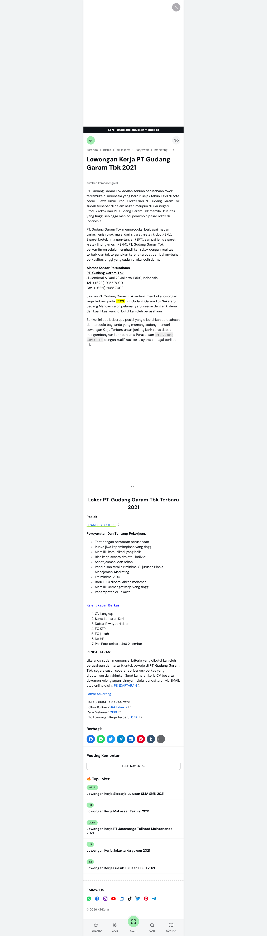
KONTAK (171, 927)
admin (92, 787)
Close (137, 897)
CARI (152, 927)
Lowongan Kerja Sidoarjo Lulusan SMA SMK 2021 (125, 794)
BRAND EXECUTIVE (101, 525)
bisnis (92, 822)
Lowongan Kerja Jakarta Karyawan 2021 (118, 850)
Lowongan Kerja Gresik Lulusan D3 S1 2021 (121, 868)
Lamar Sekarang (99, 694)
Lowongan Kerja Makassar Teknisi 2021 (118, 811)
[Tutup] (176, 7)
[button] (91, 739)
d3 (90, 805)
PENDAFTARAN (125, 685)
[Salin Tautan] (176, 140)
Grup (115, 927)
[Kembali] (91, 140)
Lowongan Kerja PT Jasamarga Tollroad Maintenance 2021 (130, 831)
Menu (133, 924)
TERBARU (96, 927)
